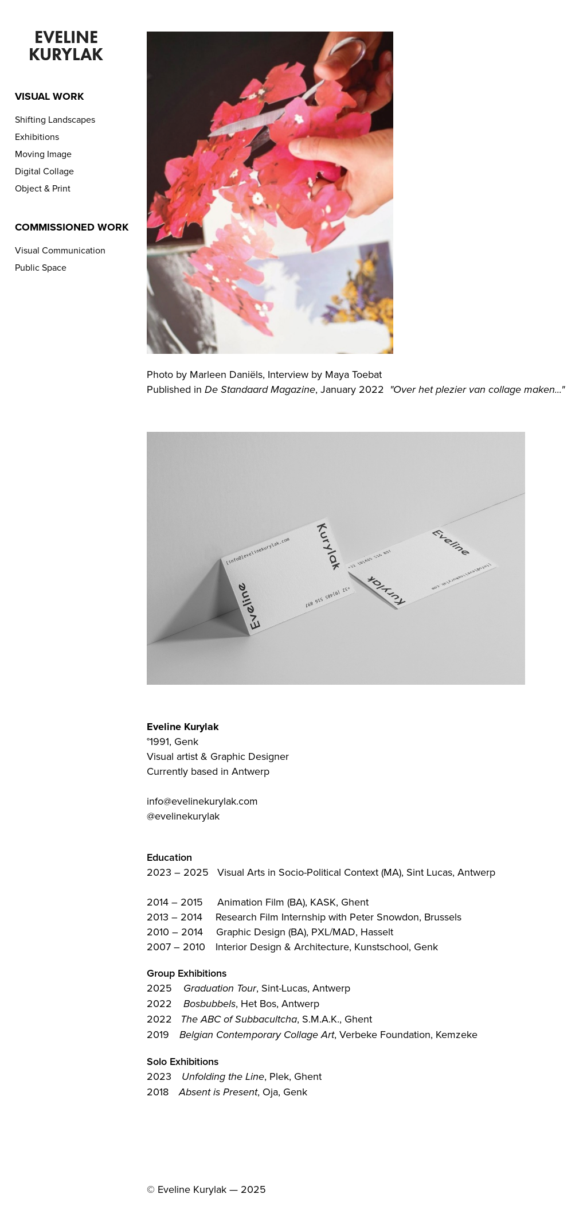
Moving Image (43, 153)
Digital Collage (44, 171)
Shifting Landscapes (55, 119)
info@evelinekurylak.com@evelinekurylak (202, 808)
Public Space (40, 267)
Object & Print (43, 188)
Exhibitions (37, 136)
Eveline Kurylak (66, 45)
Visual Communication (60, 250)
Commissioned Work (71, 227)
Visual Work (49, 96)
